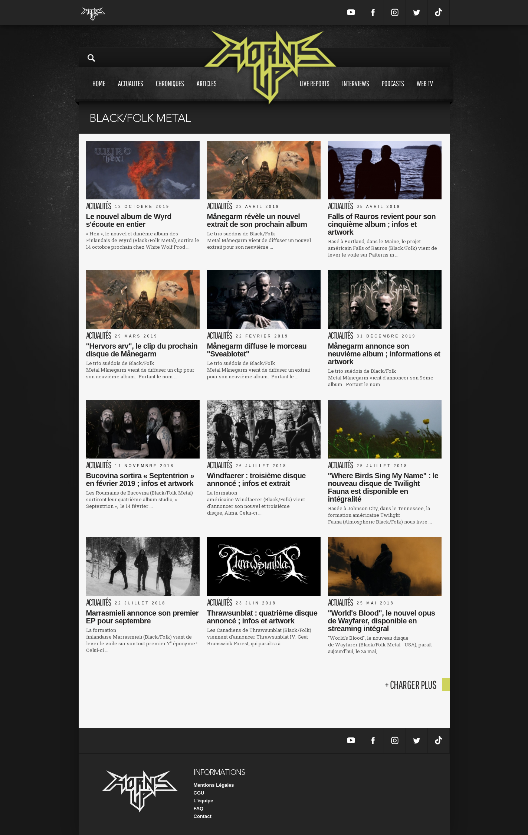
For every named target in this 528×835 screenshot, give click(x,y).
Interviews (355, 90)
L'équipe (203, 800)
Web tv (424, 90)
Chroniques (170, 90)
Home (99, 90)
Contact (202, 816)
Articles (206, 90)
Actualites (131, 90)
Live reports (314, 90)
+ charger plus (411, 684)
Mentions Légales (214, 785)
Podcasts (392, 90)
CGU (199, 793)
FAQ (199, 808)
